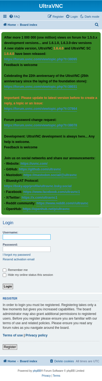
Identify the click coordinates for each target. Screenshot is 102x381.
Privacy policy (37, 335)
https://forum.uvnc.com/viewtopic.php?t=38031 (40, 87)
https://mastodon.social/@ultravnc (50, 175)
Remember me (15, 269)
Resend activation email (19, 259)
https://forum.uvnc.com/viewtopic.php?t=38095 (40, 59)
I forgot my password (16, 254)
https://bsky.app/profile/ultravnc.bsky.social (38, 186)
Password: (10, 244)
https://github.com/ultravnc (40, 169)
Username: (10, 232)
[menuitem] (14, 16)
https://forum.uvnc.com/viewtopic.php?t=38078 (40, 125)
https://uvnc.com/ (33, 163)
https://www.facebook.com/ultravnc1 (51, 192)
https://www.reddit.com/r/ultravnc (62, 203)
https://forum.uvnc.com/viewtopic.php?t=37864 (40, 109)
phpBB (37, 370)
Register (10, 347)
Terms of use (13, 335)
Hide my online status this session (28, 274)
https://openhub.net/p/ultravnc (46, 209)
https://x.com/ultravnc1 (39, 197)
